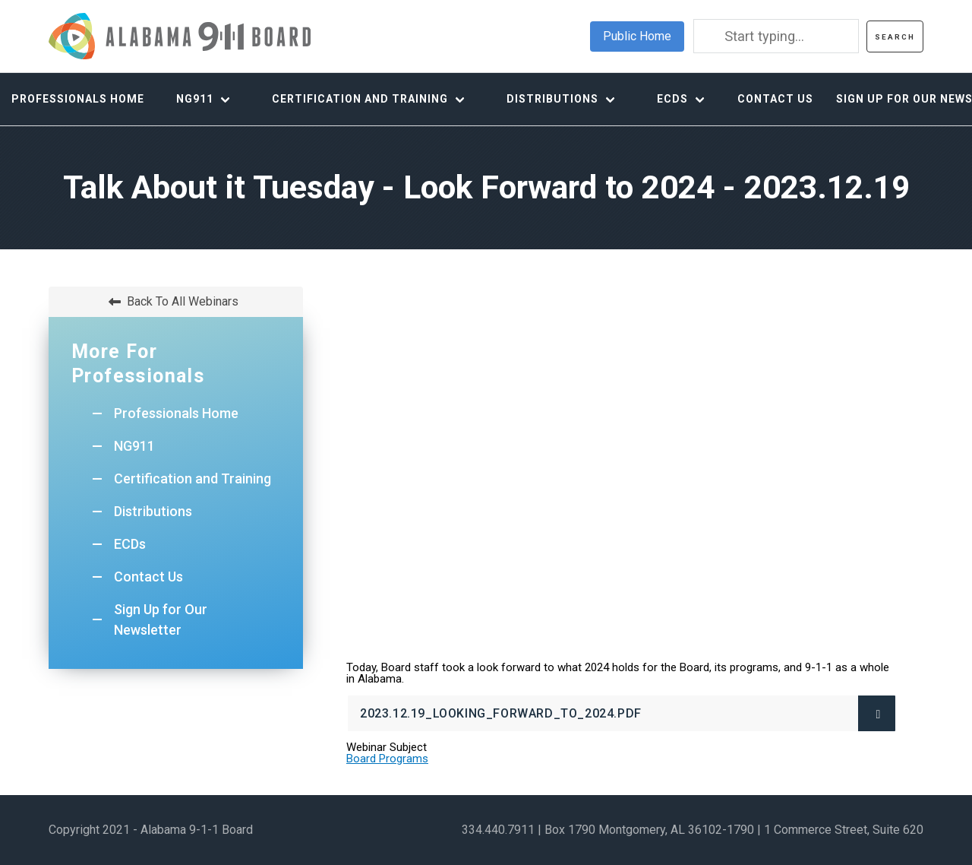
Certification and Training (360, 99)
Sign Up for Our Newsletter (160, 619)
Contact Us (775, 99)
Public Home (637, 36)
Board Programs (387, 758)
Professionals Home (77, 99)
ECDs (672, 99)
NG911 (194, 99)
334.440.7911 (498, 829)
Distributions (552, 99)
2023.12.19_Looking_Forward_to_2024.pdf (529, 718)
